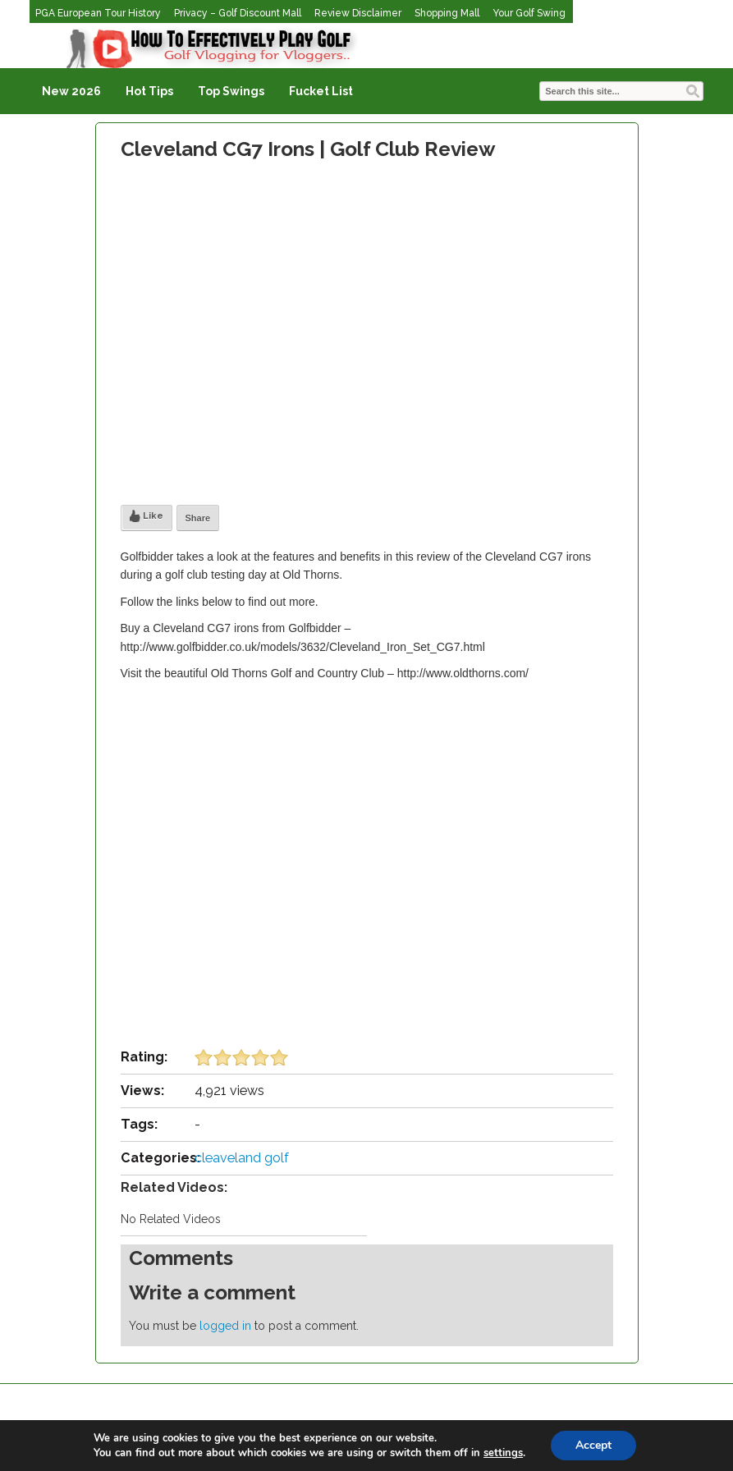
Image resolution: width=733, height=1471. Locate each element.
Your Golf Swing (529, 13)
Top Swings (231, 91)
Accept (593, 1445)
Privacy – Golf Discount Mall (237, 13)
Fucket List (321, 91)
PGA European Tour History (98, 13)
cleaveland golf (242, 1158)
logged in (225, 1325)
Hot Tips (149, 91)
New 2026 (71, 91)
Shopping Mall (447, 13)
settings (503, 1453)
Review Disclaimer (357, 13)
